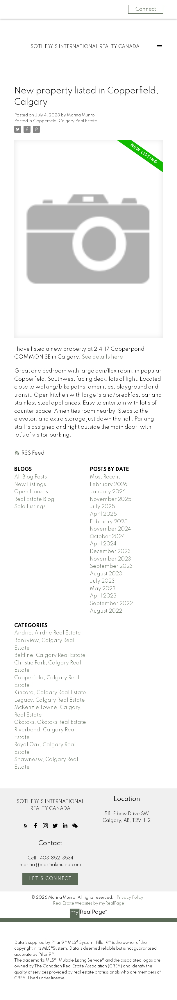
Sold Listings (30, 506)
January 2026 (108, 491)
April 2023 (103, 596)
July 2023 (102, 581)
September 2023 (111, 566)
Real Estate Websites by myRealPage (88, 903)
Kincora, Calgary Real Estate (50, 692)
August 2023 (106, 574)
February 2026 (108, 484)
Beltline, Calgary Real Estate (49, 655)
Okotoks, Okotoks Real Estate (50, 722)
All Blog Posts (30, 477)
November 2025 (110, 499)
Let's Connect (50, 879)
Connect (145, 9)
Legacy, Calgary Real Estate (49, 700)
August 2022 (106, 611)
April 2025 (103, 514)
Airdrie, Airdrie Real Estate (47, 633)
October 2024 (107, 536)
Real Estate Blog (34, 499)
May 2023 (103, 588)
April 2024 (103, 544)
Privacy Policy (130, 898)
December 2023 (110, 551)
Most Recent (105, 477)
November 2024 (110, 529)
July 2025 (102, 506)
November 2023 (110, 559)
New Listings (30, 484)
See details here (102, 357)
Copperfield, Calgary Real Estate (65, 121)
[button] (25, 825)
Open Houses (31, 491)
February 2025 (109, 521)
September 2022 (111, 603)
